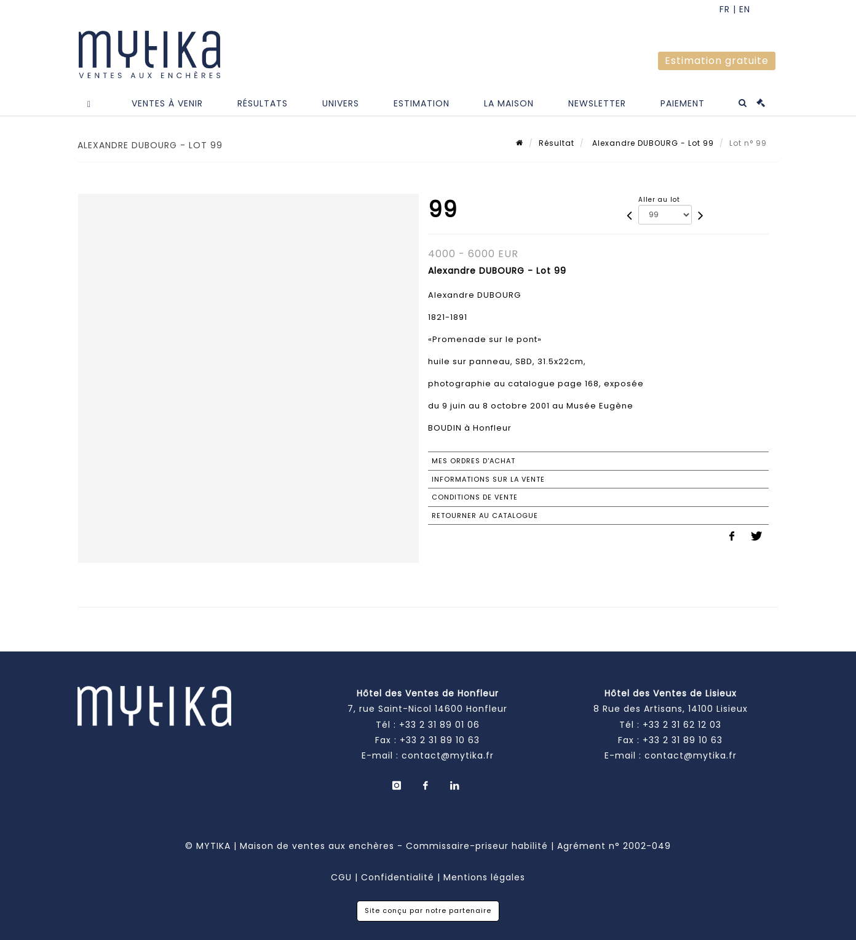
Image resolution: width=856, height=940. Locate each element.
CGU (341, 877)
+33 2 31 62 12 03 (682, 725)
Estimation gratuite (717, 61)
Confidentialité (397, 877)
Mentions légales (484, 877)
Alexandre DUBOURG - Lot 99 (652, 143)
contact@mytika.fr (448, 755)
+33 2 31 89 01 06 (439, 725)
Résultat (556, 143)
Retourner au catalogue (485, 515)
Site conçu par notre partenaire (428, 910)
